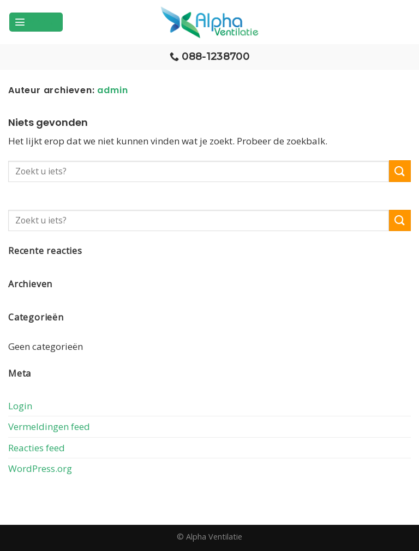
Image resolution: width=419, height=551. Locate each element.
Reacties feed (36, 447)
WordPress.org (40, 468)
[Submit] (400, 170)
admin (112, 90)
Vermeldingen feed (49, 426)
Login (20, 405)
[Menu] (36, 22)
